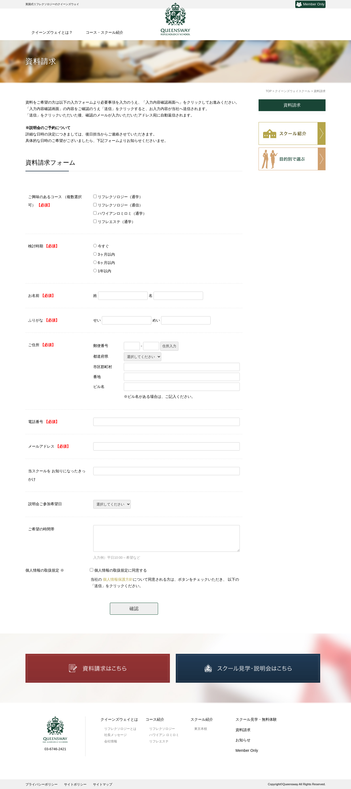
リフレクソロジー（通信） (120, 205)
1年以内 (104, 271)
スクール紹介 (202, 719)
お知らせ (243, 740)
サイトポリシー (75, 784)
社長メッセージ (115, 735)
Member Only (310, 4)
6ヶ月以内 (106, 263)
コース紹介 (154, 719)
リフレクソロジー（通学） (120, 197)
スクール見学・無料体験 (256, 719)
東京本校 (200, 729)
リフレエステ (159, 741)
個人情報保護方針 (118, 579)
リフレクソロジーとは (120, 729)
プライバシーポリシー (41, 784)
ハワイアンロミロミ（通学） (122, 213)
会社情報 (110, 741)
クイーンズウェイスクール (292, 91)
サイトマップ (102, 784)
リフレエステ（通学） (116, 222)
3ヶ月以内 (106, 254)
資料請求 (292, 105)
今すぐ (103, 246)
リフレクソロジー (162, 729)
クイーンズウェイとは (119, 719)
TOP (269, 91)
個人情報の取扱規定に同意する (120, 570)
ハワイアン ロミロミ (164, 735)
